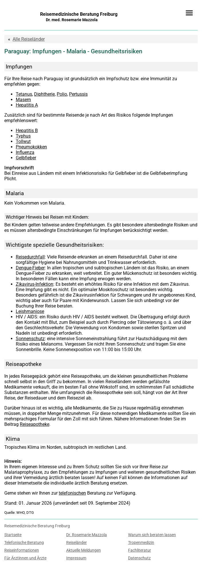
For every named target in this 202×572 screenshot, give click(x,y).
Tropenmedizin (141, 542)
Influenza (25, 152)
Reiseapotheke (34, 424)
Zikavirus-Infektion (34, 284)
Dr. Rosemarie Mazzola (86, 534)
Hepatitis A (27, 105)
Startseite (12, 534)
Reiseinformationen (21, 550)
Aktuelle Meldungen (83, 550)
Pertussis (78, 94)
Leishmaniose (30, 311)
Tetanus (24, 94)
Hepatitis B (27, 130)
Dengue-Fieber (30, 268)
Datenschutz (139, 558)
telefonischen (72, 493)
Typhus (23, 136)
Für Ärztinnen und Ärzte (25, 558)
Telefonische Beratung (24, 542)
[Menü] (189, 12)
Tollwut (23, 141)
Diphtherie (44, 94)
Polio (62, 94)
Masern (23, 99)
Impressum (76, 558)
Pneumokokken (31, 147)
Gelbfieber (26, 157)
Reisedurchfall (30, 257)
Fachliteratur (139, 550)
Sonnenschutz (30, 338)
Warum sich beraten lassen (152, 534)
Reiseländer (29, 39)
